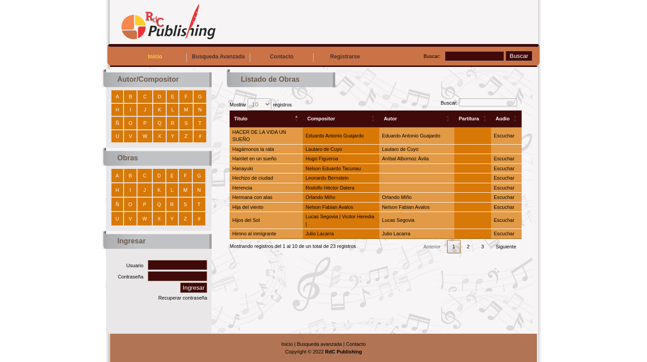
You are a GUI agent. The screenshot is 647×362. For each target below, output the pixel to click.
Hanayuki (242, 168)
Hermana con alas (252, 197)
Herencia (242, 187)
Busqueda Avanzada (218, 56)
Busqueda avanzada (319, 344)
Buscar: (432, 56)
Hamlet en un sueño (254, 158)
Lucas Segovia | (324, 216)
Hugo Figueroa (322, 158)
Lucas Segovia (398, 220)
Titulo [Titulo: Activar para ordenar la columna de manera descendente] (241, 118)
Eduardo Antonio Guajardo (335, 135)
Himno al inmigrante (254, 233)
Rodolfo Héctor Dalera (330, 187)
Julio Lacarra (320, 233)
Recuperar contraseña (182, 297)
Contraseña (130, 276)
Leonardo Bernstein (327, 178)
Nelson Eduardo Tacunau (333, 168)
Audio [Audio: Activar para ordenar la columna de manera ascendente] (503, 118)
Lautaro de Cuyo (324, 149)
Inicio (155, 56)
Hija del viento (247, 207)
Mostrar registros (261, 104)
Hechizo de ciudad (252, 178)
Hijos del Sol (246, 220)
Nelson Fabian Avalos (329, 207)
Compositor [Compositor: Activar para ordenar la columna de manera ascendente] (321, 118)
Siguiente (506, 246)
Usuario (134, 265)
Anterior (432, 246)
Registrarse (345, 56)
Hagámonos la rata (253, 149)
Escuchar (504, 135)
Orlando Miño (320, 197)
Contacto (281, 56)
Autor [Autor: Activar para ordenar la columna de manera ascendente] (390, 118)
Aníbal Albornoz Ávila (405, 158)
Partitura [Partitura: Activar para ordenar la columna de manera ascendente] (469, 118)
